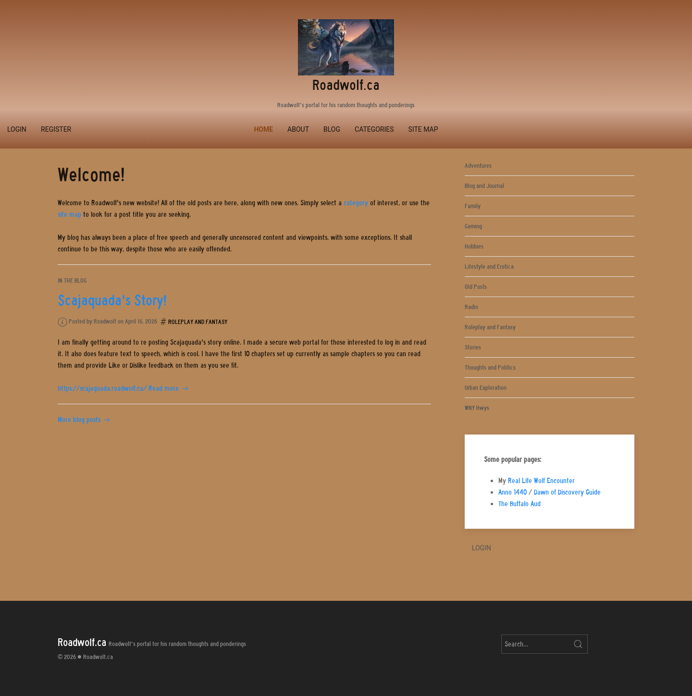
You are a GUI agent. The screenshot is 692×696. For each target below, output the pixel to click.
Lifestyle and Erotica (489, 266)
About (298, 129)
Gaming (473, 226)
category (356, 203)
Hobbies (474, 246)
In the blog (72, 280)
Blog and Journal (484, 186)
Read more (169, 388)
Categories (374, 129)
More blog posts (85, 419)
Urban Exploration (486, 388)
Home (263, 129)
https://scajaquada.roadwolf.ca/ (102, 388)
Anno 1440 (512, 492)
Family (473, 206)
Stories (473, 347)
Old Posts (476, 287)
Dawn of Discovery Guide (567, 492)
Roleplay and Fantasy (197, 322)
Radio (471, 307)
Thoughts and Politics (490, 367)
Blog (331, 129)
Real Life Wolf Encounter (541, 480)
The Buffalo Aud (519, 503)
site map (69, 214)
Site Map (423, 129)
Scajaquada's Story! (112, 300)
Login (16, 129)
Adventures (478, 166)
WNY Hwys (477, 408)
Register (56, 129)
